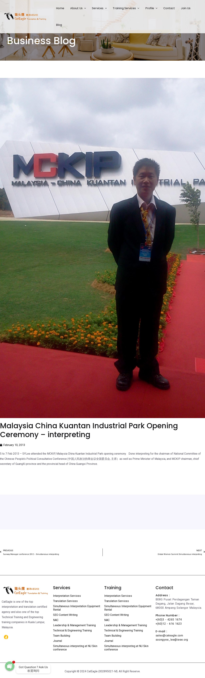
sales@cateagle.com (169, 635)
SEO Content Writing (65, 615)
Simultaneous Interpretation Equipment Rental (76, 608)
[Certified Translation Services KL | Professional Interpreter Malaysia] (25, 16)
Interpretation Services (67, 595)
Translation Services (65, 601)
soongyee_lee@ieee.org (172, 639)
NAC (55, 620)
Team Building (61, 635)
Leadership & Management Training (74, 625)
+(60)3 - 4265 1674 (169, 619)
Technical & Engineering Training (72, 630)
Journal (57, 640)
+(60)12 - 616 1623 (169, 623)
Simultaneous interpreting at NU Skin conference (75, 647)
